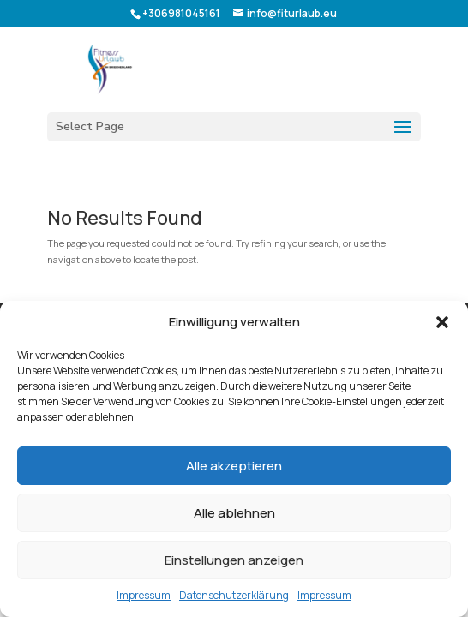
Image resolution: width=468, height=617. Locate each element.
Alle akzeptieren (234, 466)
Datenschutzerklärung (234, 595)
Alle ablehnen (234, 513)
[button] (442, 322)
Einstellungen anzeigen (234, 560)
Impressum (144, 595)
